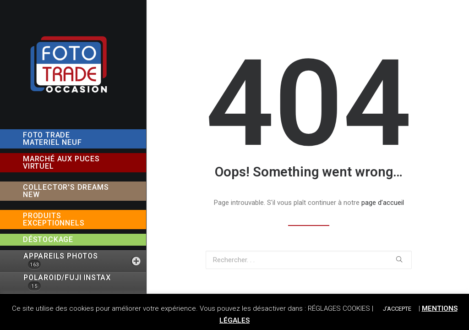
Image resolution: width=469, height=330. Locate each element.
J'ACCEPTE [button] (397, 308)
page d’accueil (382, 202)
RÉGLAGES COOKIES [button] (339, 308)
